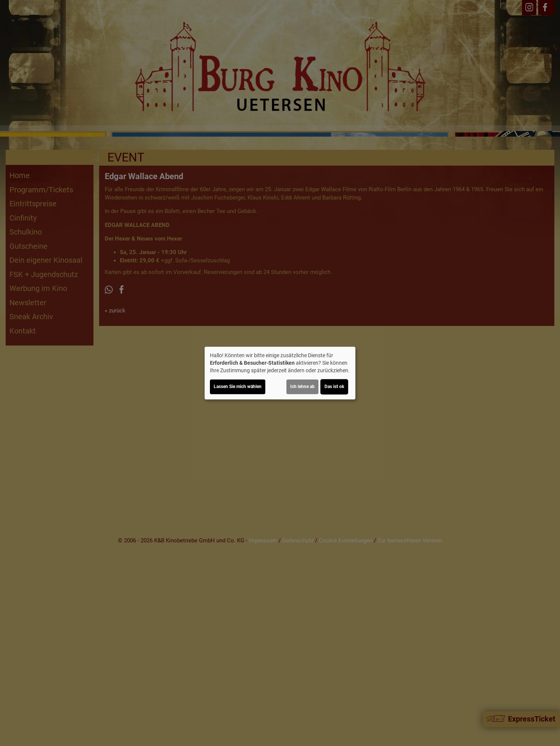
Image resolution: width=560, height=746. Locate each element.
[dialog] (280, 373)
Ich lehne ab (302, 386)
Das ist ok (334, 386)
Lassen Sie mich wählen (238, 386)
